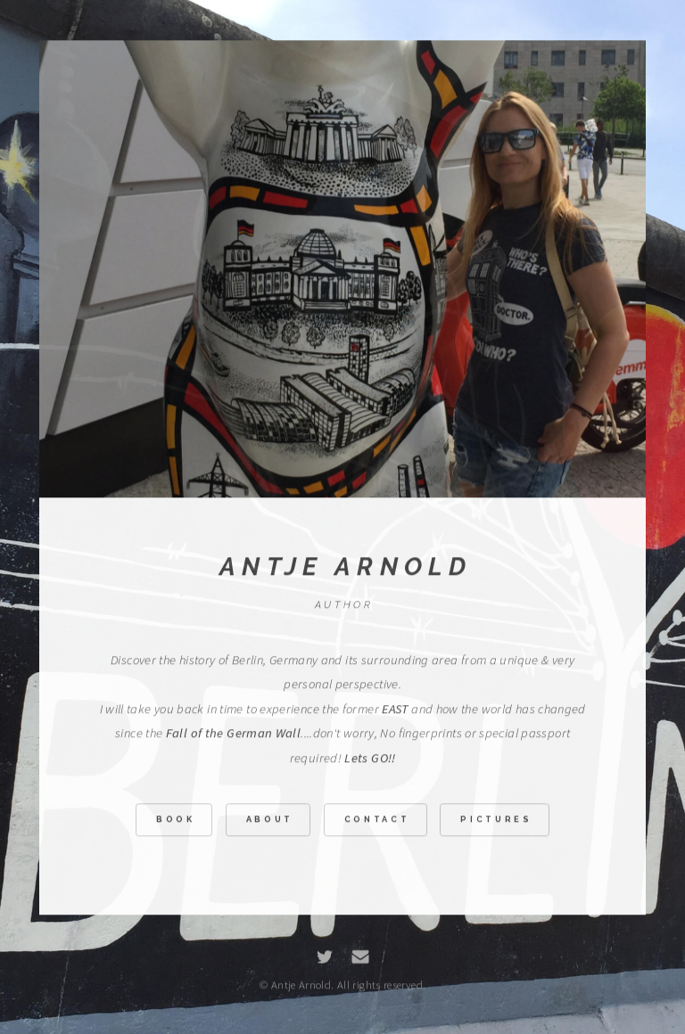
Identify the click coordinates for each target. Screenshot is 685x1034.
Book (175, 821)
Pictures (496, 821)
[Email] (360, 959)
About (269, 821)
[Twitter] (324, 959)
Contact (377, 821)
